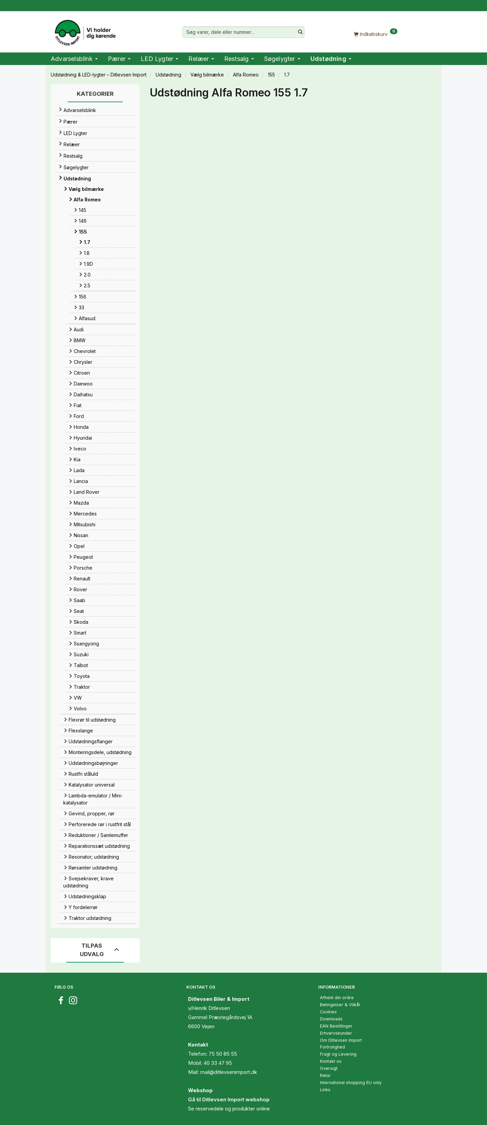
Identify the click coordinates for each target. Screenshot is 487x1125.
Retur (325, 1075)
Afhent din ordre (337, 997)
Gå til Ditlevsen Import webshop (229, 1099)
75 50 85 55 (223, 1054)
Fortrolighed (332, 1047)
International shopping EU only (350, 1082)
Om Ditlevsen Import (341, 1040)
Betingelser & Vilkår (340, 1004)
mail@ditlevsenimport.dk (228, 1072)
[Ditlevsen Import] (85, 30)
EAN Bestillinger (336, 1026)
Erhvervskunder (336, 1033)
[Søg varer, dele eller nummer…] (300, 32)
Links (325, 1089)
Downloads (331, 1018)
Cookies (328, 1011)
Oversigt (329, 1068)
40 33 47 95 (218, 1063)
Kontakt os (331, 1061)
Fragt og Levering (338, 1054)
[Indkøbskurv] (375, 33)
